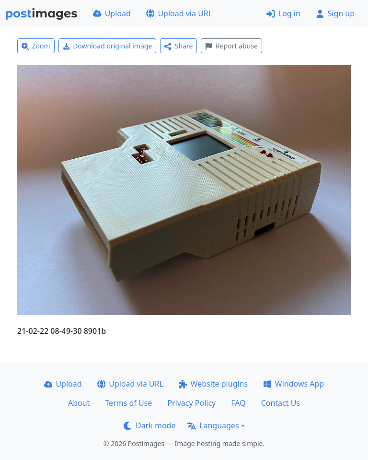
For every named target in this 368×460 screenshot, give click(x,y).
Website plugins (213, 383)
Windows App (293, 383)
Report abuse (231, 45)
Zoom (36, 45)
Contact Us (280, 403)
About (79, 403)
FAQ (238, 403)
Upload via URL (179, 13)
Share (178, 45)
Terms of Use (128, 403)
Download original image (107, 45)
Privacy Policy (191, 403)
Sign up (335, 13)
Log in (283, 13)
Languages (213, 425)
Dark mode (149, 425)
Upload (112, 13)
